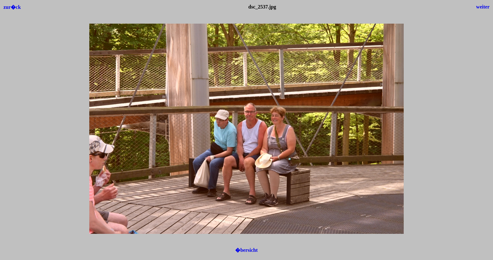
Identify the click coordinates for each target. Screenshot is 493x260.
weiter (483, 6)
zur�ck (12, 7)
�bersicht (246, 250)
